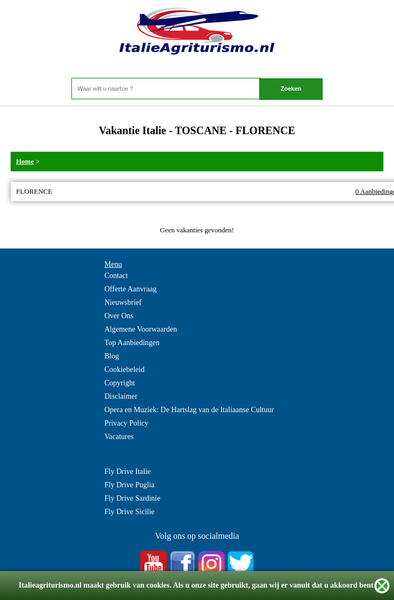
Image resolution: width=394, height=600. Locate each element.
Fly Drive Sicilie (130, 512)
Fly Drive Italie (128, 471)
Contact (116, 276)
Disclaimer (121, 396)
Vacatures (119, 437)
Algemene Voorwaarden (141, 329)
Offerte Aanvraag (131, 289)
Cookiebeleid (125, 369)
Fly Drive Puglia (130, 485)
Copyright (120, 383)
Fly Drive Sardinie (132, 498)
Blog (112, 356)
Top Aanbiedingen (132, 343)
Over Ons (119, 316)
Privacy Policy (127, 423)
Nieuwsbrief (123, 302)
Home (25, 161)
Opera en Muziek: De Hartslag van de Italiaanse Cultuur (189, 410)
